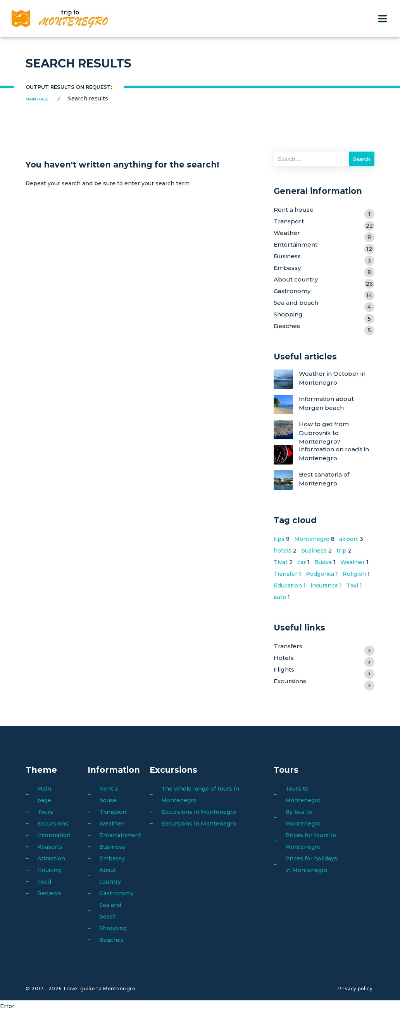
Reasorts (49, 846)
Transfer (285, 573)
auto (280, 597)
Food (44, 881)
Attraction (51, 858)
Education (288, 585)
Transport (324, 222)
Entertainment (324, 245)
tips (279, 538)
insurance (324, 585)
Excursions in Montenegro (198, 811)
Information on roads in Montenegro (334, 454)
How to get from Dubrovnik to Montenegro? (324, 432)
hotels (282, 550)
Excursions (324, 682)
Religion (354, 573)
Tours (45, 811)
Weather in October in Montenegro (332, 378)
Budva (323, 562)
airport (348, 538)
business (314, 550)
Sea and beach (324, 304)
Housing (49, 870)
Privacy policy (355, 988)
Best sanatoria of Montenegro (324, 479)
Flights (324, 670)
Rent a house (324, 211)
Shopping (324, 315)
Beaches (324, 327)
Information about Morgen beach (326, 403)
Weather (324, 234)
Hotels (324, 659)
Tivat (281, 562)
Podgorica (320, 573)
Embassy (324, 269)
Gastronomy (324, 292)
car (301, 562)
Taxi (352, 585)
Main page (37, 99)
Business (324, 257)
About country (324, 280)
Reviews (49, 893)
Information (54, 835)
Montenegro (311, 538)
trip (341, 550)
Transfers (324, 647)
